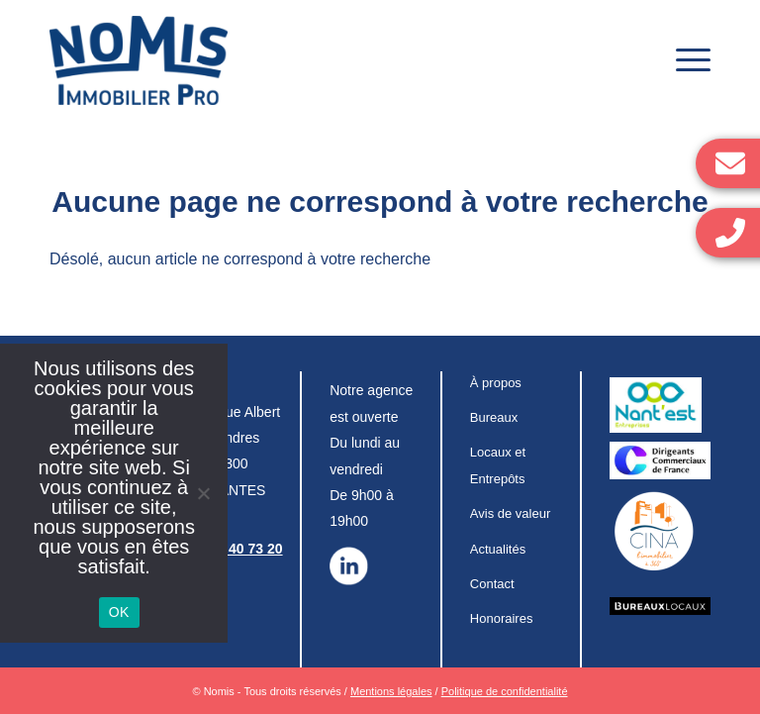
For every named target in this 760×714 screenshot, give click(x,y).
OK (119, 612)
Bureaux (494, 417)
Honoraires (501, 618)
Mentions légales (391, 691)
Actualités (497, 549)
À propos (496, 382)
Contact (492, 583)
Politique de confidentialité (504, 691)
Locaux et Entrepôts (497, 465)
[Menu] (683, 60)
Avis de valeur (510, 513)
